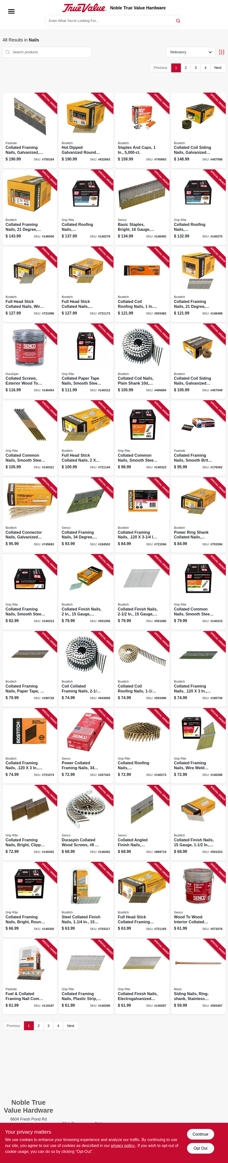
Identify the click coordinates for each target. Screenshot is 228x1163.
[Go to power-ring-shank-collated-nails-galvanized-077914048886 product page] (198, 515)
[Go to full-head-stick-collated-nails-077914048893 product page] (86, 438)
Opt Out (200, 1148)
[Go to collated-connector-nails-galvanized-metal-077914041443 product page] (30, 515)
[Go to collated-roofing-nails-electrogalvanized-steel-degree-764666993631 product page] (86, 207)
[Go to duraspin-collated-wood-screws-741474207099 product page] (86, 823)
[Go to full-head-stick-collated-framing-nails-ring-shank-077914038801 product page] (142, 900)
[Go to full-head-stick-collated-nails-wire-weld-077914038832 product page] (30, 284)
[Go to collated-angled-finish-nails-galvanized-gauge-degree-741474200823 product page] (142, 823)
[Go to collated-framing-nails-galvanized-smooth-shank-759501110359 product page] (30, 130)
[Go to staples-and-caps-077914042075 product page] (142, 130)
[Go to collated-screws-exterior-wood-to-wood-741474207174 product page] (30, 361)
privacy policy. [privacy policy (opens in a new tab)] (123, 1145)
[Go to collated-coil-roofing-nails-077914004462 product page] (142, 669)
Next (218, 68)
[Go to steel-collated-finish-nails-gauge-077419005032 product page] (86, 900)
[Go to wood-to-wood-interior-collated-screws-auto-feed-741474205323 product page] (198, 900)
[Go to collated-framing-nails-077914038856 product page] (142, 515)
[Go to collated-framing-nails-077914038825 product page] (30, 746)
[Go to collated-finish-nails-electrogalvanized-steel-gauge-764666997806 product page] (142, 976)
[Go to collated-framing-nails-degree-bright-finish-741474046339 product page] (86, 515)
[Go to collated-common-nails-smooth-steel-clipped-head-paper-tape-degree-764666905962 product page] (198, 592)
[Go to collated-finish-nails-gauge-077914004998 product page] (142, 592)
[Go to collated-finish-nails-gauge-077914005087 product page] (198, 823)
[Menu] (11, 11)
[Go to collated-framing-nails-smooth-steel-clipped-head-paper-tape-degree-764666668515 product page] (30, 592)
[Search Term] (114, 21)
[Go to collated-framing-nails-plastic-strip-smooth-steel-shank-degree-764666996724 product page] (86, 976)
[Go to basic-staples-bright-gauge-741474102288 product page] (142, 207)
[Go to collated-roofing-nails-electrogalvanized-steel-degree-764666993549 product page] (142, 746)
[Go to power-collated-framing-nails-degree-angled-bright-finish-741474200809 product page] (86, 746)
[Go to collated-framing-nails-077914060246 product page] (198, 669)
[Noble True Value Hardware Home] (84, 7)
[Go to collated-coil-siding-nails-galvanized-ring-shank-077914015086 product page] (198, 130)
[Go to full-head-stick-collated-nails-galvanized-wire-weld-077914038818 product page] (86, 284)
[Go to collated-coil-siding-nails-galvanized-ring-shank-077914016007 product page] (198, 361)
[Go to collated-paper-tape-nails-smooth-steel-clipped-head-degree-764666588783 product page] (86, 361)
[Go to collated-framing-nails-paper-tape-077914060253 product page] (30, 669)
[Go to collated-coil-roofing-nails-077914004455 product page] (142, 284)
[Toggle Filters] (222, 52)
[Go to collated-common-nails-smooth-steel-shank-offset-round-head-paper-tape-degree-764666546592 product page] (142, 438)
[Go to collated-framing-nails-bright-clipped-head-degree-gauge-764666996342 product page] (30, 823)
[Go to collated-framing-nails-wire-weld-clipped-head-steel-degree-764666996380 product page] (198, 746)
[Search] (178, 20)
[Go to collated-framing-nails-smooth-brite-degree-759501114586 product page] (198, 438)
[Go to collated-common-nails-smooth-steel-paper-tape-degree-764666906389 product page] (30, 438)
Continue (200, 1134)
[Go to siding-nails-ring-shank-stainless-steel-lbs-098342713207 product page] (198, 976)
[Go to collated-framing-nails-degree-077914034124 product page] (198, 284)
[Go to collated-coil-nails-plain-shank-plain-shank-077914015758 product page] (142, 361)
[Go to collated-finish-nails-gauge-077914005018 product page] (86, 592)
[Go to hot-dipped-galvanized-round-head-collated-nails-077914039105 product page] (86, 130)
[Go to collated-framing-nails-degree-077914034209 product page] (30, 207)
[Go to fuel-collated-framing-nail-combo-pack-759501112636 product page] (30, 976)
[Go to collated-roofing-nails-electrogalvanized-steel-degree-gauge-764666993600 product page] (198, 207)
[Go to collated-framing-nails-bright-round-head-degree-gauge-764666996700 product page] (30, 900)
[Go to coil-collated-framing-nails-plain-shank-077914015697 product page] (86, 669)
